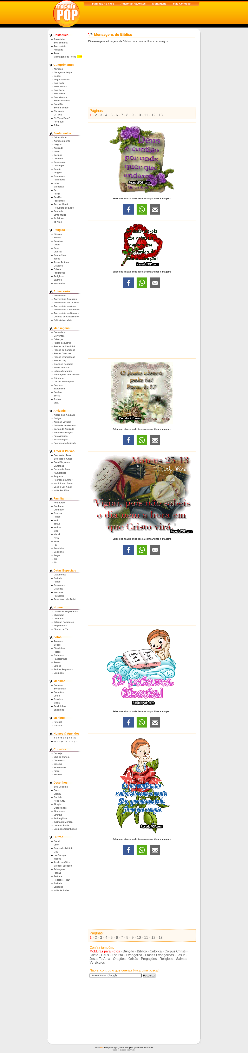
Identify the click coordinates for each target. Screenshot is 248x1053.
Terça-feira (59, 39)
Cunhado (59, 509)
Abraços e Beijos (63, 72)
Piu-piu (57, 804)
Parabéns (59, 595)
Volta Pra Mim (61, 490)
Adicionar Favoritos (133, 3)
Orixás (57, 269)
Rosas (57, 662)
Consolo (58, 158)
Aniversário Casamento (66, 309)
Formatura (59, 585)
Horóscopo (60, 855)
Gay (56, 851)
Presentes (59, 200)
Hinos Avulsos (62, 367)
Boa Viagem (60, 97)
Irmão (57, 523)
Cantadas (59, 466)
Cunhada (59, 506)
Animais (58, 641)
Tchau (57, 125)
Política (58, 876)
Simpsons (59, 811)
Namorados (60, 473)
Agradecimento (62, 141)
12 (153, 115)
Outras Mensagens (64, 381)
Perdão (57, 197)
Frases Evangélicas (64, 357)
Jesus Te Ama (61, 262)
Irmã (56, 520)
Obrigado (59, 111)
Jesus (57, 258)
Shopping (59, 709)
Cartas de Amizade (64, 429)
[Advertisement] (141, 75)
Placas (57, 873)
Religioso (59, 276)
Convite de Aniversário (66, 316)
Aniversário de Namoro (66, 313)
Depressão (59, 162)
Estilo (57, 695)
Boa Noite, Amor (63, 455)
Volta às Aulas (61, 890)
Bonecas (58, 685)
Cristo (57, 244)
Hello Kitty (59, 801)
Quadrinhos (60, 808)
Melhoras (59, 186)
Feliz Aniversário (63, 320)
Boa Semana (60, 42)
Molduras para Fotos (105, 951)
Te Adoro (59, 218)
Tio (55, 562)
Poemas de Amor (63, 480)
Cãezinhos (59, 648)
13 (161, 115)
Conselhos (59, 332)
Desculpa (59, 165)
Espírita (58, 251)
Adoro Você (60, 137)
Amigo (57, 418)
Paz (56, 190)
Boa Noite (59, 83)
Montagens (159, 3)
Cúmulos (59, 618)
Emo (56, 844)
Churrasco (59, 760)
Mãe (56, 531)
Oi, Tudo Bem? (62, 118)
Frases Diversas (62, 353)
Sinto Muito (60, 215)
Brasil (57, 841)
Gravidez (58, 588)
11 (146, 115)
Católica (58, 241)
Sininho (58, 815)
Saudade (58, 211)
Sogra (57, 555)
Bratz (56, 790)
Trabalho (58, 883)
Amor (57, 53)
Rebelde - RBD (62, 880)
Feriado (58, 578)
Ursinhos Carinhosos (65, 829)
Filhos (57, 516)
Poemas (58, 385)
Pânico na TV (61, 629)
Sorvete (58, 774)
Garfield (58, 797)
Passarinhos (60, 659)
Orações (58, 265)
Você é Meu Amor (63, 483)
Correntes (59, 336)
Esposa (58, 513)
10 (139, 115)
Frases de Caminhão (65, 346)
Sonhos (58, 392)
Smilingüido (60, 818)
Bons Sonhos (61, 107)
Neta (56, 538)
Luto (56, 183)
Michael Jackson (63, 865)
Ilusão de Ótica (62, 862)
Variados (58, 887)
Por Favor (59, 121)
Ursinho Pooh (61, 825)
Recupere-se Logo (64, 208)
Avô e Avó (59, 502)
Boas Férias (60, 86)
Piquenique (60, 767)
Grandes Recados (63, 364)
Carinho (58, 155)
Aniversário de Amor (65, 306)
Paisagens (59, 869)
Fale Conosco (181, 3)
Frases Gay (60, 360)
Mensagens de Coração (66, 374)
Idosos (57, 858)
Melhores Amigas (63, 432)
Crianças (58, 339)
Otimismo (59, 378)
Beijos (57, 76)
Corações (59, 692)
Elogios (58, 172)
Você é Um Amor (63, 487)
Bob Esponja (61, 786)
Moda (57, 702)
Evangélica (60, 255)
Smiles (57, 666)
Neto (56, 541)
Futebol (58, 722)
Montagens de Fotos (65, 56)
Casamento (60, 574)
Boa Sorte (59, 90)
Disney (57, 793)
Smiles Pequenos (63, 669)
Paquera (58, 476)
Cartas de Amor (62, 469)
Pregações (59, 272)
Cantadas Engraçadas (66, 611)
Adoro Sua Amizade (64, 415)
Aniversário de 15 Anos (66, 302)
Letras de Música (63, 371)
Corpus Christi (175, 951)
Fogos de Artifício (63, 848)
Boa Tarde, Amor (63, 458)
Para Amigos (61, 439)
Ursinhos (59, 673)
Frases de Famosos (64, 350)
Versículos (59, 283)
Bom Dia (58, 104)
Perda (57, 193)
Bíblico (57, 237)
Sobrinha (59, 548)
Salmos (58, 280)
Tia (55, 559)
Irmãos (57, 527)
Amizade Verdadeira (65, 425)
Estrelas (58, 699)
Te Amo (58, 222)
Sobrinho (59, 552)
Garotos (58, 725)
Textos (57, 399)
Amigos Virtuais (62, 422)
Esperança (59, 176)
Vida (56, 402)
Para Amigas (60, 436)
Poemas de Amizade (65, 443)
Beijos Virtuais (62, 79)
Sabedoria (59, 388)
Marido (57, 534)
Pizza (56, 771)
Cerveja (58, 753)
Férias (57, 581)
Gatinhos (59, 655)
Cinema (58, 764)
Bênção (58, 234)
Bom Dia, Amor (62, 462)
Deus (56, 248)
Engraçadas (60, 625)
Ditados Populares (64, 622)
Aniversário (60, 46)
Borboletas (60, 688)
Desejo (57, 169)
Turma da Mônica (63, 822)
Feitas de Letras (62, 343)
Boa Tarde (59, 93)
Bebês (57, 645)
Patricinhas (60, 706)
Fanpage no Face (103, 3)
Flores (57, 652)
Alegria (57, 144)
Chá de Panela (61, 757)
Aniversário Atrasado (65, 299)
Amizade (58, 49)
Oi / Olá (58, 114)
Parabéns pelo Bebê (65, 599)
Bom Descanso (62, 100)
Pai (55, 545)
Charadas (59, 615)
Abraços (58, 69)
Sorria (57, 395)
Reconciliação (61, 204)
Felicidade (59, 179)
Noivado (58, 592)
